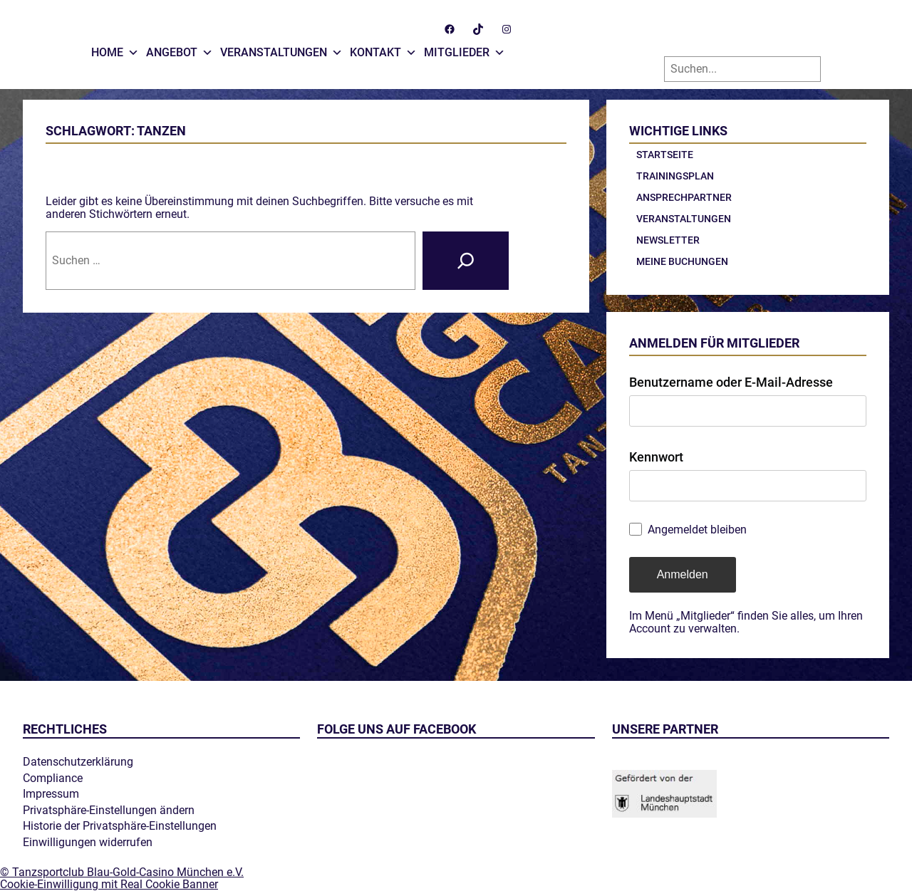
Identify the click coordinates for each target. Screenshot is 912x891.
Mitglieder (464, 49)
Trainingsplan (675, 176)
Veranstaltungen (281, 49)
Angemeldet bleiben (697, 529)
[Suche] (466, 260)
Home (115, 49)
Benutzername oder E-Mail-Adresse (731, 382)
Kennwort (656, 456)
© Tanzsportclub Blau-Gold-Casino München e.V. (122, 872)
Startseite (664, 154)
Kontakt (383, 49)
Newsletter (668, 240)
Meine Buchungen (682, 261)
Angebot (179, 49)
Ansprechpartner (684, 197)
